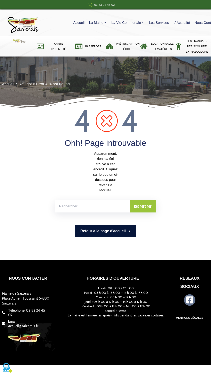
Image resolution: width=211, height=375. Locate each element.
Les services (159, 23)
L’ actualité (181, 23)
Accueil (78, 23)
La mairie (98, 23)
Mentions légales (189, 317)
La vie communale (127, 23)
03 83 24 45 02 (104, 4)
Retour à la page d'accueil (105, 231)
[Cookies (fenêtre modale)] (7, 368)
